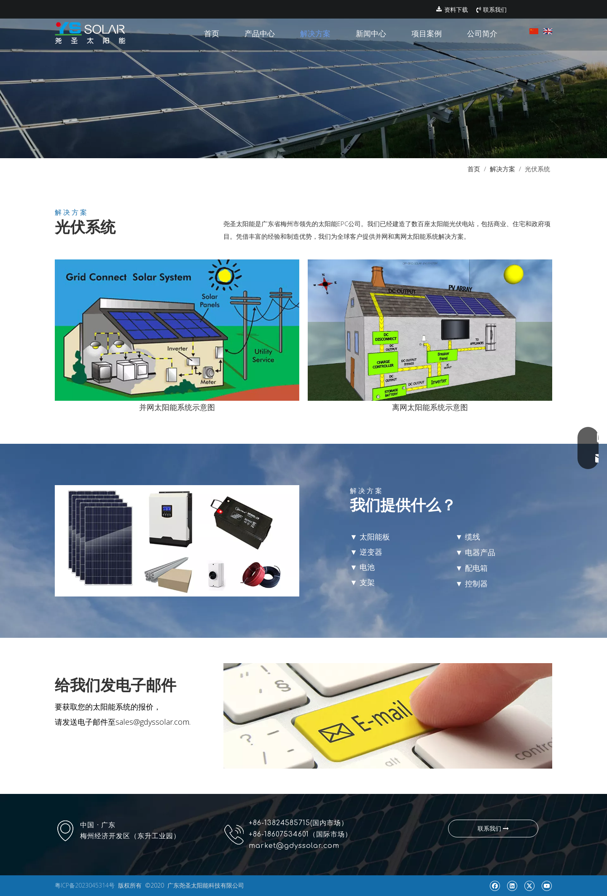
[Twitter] (529, 885)
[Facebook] (494, 885)
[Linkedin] (512, 885)
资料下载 (452, 9)
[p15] (387, 716)
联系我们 (491, 9)
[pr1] (303, 79)
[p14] (177, 540)
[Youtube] (546, 885)
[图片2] (430, 330)
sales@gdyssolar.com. (153, 722)
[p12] (177, 330)
